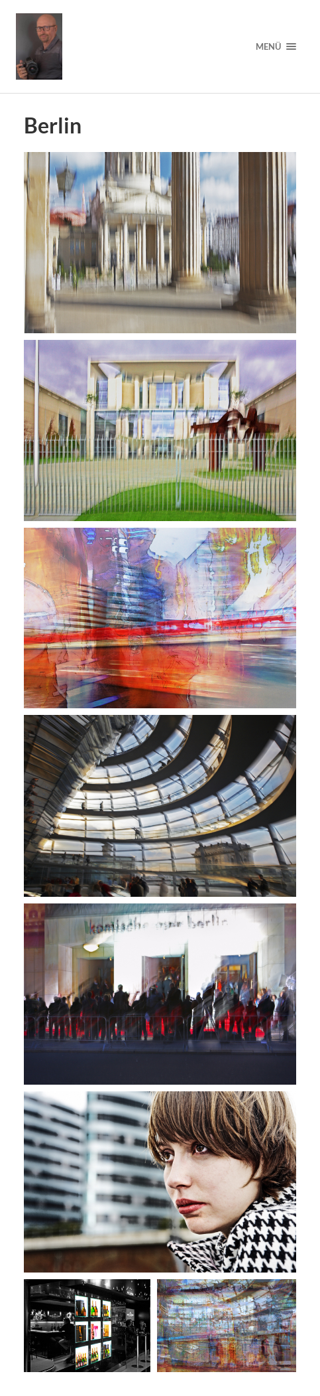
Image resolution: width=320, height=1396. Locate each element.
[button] (160, 242)
